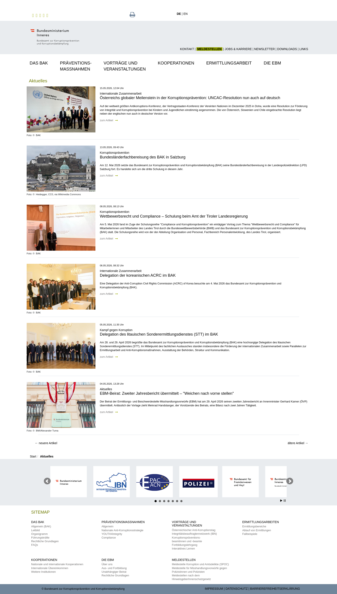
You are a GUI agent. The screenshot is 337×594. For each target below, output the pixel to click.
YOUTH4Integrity (111, 534)
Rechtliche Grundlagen (45, 541)
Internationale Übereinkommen (49, 568)
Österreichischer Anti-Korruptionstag (193, 530)
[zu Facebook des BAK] (33, 15)
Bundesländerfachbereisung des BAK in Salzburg (142, 157)
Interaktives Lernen (183, 548)
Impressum (214, 588)
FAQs (34, 544)
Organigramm (39, 534)
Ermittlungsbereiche (254, 526)
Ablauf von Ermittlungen (256, 530)
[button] (42, 62)
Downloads (287, 49)
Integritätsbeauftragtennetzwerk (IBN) (194, 533)
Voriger (47, 481)
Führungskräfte (40, 537)
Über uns (106, 564)
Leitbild (35, 530)
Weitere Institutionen (43, 571)
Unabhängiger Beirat (113, 571)
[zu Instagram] (37, 15)
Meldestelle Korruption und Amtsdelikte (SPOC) (200, 564)
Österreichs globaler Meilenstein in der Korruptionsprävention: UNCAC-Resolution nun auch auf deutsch (190, 98)
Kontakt (187, 49)
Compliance (108, 537)
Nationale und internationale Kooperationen (57, 564)
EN (185, 13)
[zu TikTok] (47, 15)
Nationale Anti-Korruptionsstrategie (122, 530)
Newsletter (264, 49)
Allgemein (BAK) (41, 526)
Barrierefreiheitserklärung (275, 588)
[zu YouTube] (44, 15)
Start (33, 456)
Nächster (289, 481)
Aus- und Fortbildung (114, 568)
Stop (285, 500)
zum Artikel (109, 120)
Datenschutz (236, 588)
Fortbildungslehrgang (184, 544)
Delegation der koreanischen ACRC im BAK (138, 275)
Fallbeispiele (249, 534)
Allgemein (107, 526)
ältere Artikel (298, 443)
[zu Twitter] (40, 15)
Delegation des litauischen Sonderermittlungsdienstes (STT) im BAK (159, 334)
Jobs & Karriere (238, 49)
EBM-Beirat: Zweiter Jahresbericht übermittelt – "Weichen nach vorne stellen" (167, 393)
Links (303, 49)
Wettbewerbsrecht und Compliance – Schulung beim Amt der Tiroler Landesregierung (174, 216)
